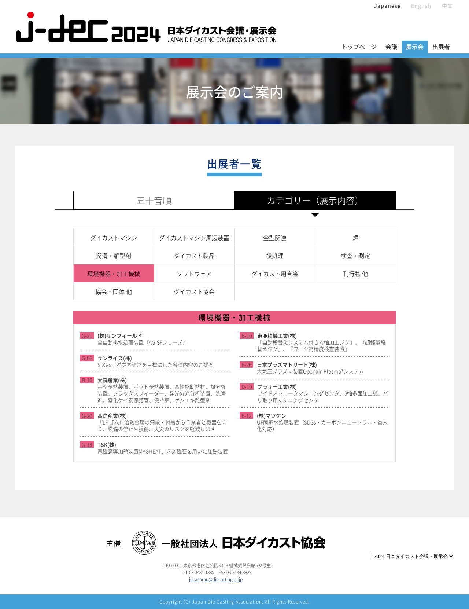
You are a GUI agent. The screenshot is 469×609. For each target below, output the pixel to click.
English (421, 5)
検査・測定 (355, 255)
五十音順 (153, 200)
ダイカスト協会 (194, 291)
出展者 (441, 46)
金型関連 (275, 237)
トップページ (359, 46)
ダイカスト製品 (194, 255)
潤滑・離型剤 (113, 255)
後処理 (275, 255)
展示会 (415, 46)
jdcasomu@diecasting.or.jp (216, 579)
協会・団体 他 (113, 291)
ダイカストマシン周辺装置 (194, 237)
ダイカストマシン (113, 237)
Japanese (387, 5)
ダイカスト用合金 (274, 273)
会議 (391, 46)
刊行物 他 (355, 273)
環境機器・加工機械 (113, 273)
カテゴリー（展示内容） (315, 200)
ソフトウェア (194, 273)
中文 (447, 5)
